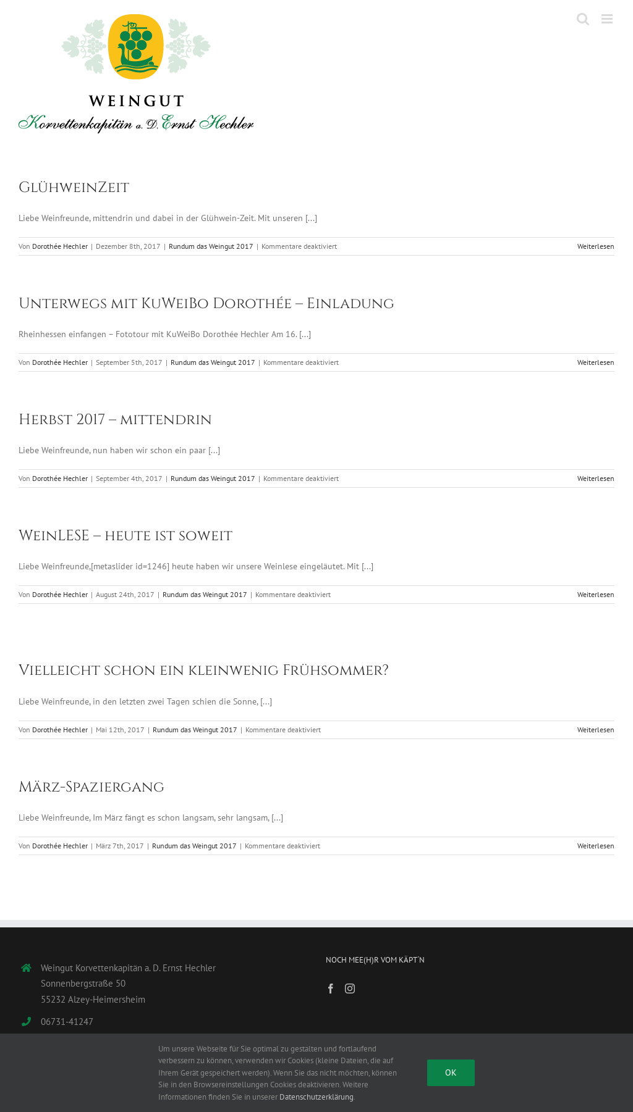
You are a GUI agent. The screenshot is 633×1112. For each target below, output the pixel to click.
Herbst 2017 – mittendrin (115, 420)
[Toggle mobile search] (583, 18)
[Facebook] (331, 988)
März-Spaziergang (91, 787)
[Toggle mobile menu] (607, 18)
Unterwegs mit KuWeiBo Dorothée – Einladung (206, 304)
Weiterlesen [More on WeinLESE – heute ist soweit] (595, 594)
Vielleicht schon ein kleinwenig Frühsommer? (204, 670)
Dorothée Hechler (60, 246)
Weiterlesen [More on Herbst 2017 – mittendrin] (595, 478)
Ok (451, 1072)
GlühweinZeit (74, 188)
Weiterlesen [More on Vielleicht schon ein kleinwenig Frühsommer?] (595, 729)
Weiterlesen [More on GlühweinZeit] (595, 246)
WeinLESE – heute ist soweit (125, 536)
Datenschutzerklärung (316, 1097)
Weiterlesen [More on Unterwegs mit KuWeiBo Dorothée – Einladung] (595, 362)
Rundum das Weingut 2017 (211, 246)
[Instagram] (350, 988)
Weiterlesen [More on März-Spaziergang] (595, 845)
